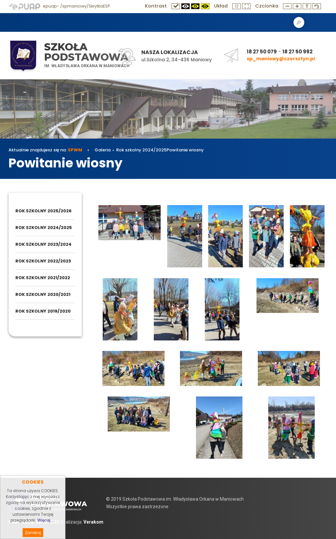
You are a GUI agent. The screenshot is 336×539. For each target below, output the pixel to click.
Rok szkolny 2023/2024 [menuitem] (43, 244)
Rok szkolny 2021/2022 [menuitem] (42, 278)
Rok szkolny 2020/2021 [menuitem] (42, 294)
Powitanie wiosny (185, 150)
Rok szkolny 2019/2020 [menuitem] (43, 311)
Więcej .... (46, 530)
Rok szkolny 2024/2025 (141, 150)
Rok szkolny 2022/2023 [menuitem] (43, 261)
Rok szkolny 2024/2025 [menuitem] (43, 227)
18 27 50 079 (262, 51)
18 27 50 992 (297, 51)
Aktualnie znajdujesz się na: (45, 150)
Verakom (93, 522)
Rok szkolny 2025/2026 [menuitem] (43, 211)
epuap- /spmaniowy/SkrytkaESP (59, 6)
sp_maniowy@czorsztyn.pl (281, 58)
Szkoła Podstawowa (86, 52)
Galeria (103, 150)
